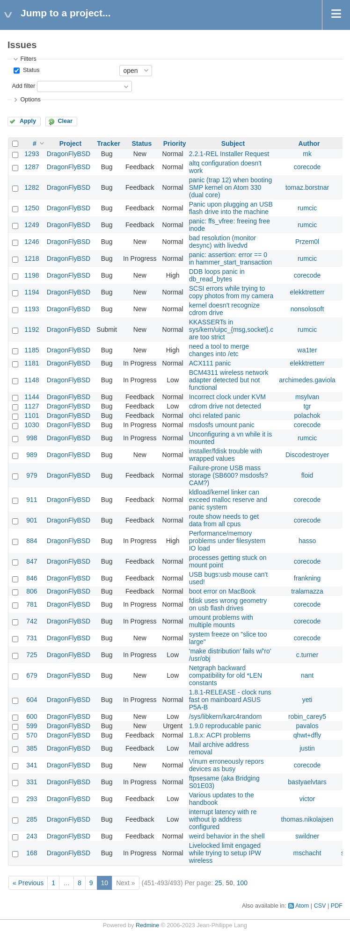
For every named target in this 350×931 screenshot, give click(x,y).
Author (309, 143)
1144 (31, 397)
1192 (31, 329)
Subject (233, 143)
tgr (307, 406)
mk (307, 154)
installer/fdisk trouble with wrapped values (225, 454)
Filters (28, 59)
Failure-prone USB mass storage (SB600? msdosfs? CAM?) (228, 475)
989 (31, 454)
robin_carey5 (307, 716)
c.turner (307, 655)
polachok (307, 415)
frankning (307, 578)
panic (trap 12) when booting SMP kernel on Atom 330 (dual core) (230, 187)
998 (31, 438)
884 (31, 540)
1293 (31, 154)
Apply (28, 121)
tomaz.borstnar (307, 187)
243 (31, 836)
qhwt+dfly (307, 735)
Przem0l (307, 241)
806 (31, 591)
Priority (174, 143)
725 (31, 655)
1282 (31, 187)
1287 (31, 167)
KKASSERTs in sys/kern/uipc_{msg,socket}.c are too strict (231, 329)
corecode (307, 167)
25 (218, 883)
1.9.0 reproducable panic (225, 726)
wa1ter (307, 350)
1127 (31, 406)
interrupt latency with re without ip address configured (223, 819)
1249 (31, 225)
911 (31, 499)
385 (31, 748)
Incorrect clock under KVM (227, 397)
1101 (31, 415)
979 (31, 475)
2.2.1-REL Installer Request (229, 154)
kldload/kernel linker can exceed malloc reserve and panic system (228, 499)
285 (31, 819)
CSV (320, 905)
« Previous (28, 883)
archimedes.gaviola (307, 380)
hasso (307, 540)
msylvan (307, 397)
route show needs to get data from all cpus (224, 520)
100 (242, 883)
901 (31, 520)
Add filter (23, 86)
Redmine (147, 925)
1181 (31, 363)
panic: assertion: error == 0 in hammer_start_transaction (230, 258)
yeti (307, 699)
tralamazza (307, 591)
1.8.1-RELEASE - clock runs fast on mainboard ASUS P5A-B (230, 699)
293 (31, 798)
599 (31, 726)
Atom (302, 905)
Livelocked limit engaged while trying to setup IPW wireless (225, 853)
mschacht (307, 853)
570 (31, 735)
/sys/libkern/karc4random (225, 716)
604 (31, 699)
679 (31, 675)
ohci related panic (215, 415)
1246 (31, 241)
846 (31, 578)
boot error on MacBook (222, 591)
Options (30, 99)
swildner (307, 836)
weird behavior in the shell (227, 836)
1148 (31, 380)
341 (31, 765)
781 (31, 604)
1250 (31, 208)
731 (31, 638)
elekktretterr (307, 292)
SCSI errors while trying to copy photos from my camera (231, 292)
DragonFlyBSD (68, 154)
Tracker (108, 143)
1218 (31, 258)
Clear (65, 121)
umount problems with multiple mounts (221, 621)
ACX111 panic (210, 363)
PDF (337, 905)
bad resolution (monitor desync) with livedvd (222, 241)
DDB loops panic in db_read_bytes (217, 275)
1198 (31, 275)
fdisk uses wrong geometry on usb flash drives (228, 604)
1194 (31, 292)
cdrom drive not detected (225, 406)
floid (307, 475)
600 (31, 716)
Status (30, 70)
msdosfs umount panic (222, 425)
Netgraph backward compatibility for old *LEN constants (225, 675)
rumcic (307, 208)
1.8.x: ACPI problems (220, 735)
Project (70, 143)
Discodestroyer (307, 454)
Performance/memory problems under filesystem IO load (227, 541)
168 (31, 853)
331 (31, 782)
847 (31, 561)
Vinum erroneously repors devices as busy (226, 765)
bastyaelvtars (307, 782)
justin (307, 748)
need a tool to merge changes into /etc (219, 350)
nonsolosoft (307, 309)
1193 (31, 309)
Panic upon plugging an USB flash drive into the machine (231, 208)
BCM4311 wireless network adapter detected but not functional (229, 380)
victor (307, 798)
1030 (31, 425)
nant (307, 675)
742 (31, 621)
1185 (31, 350)
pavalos (307, 726)
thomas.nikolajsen (307, 819)
